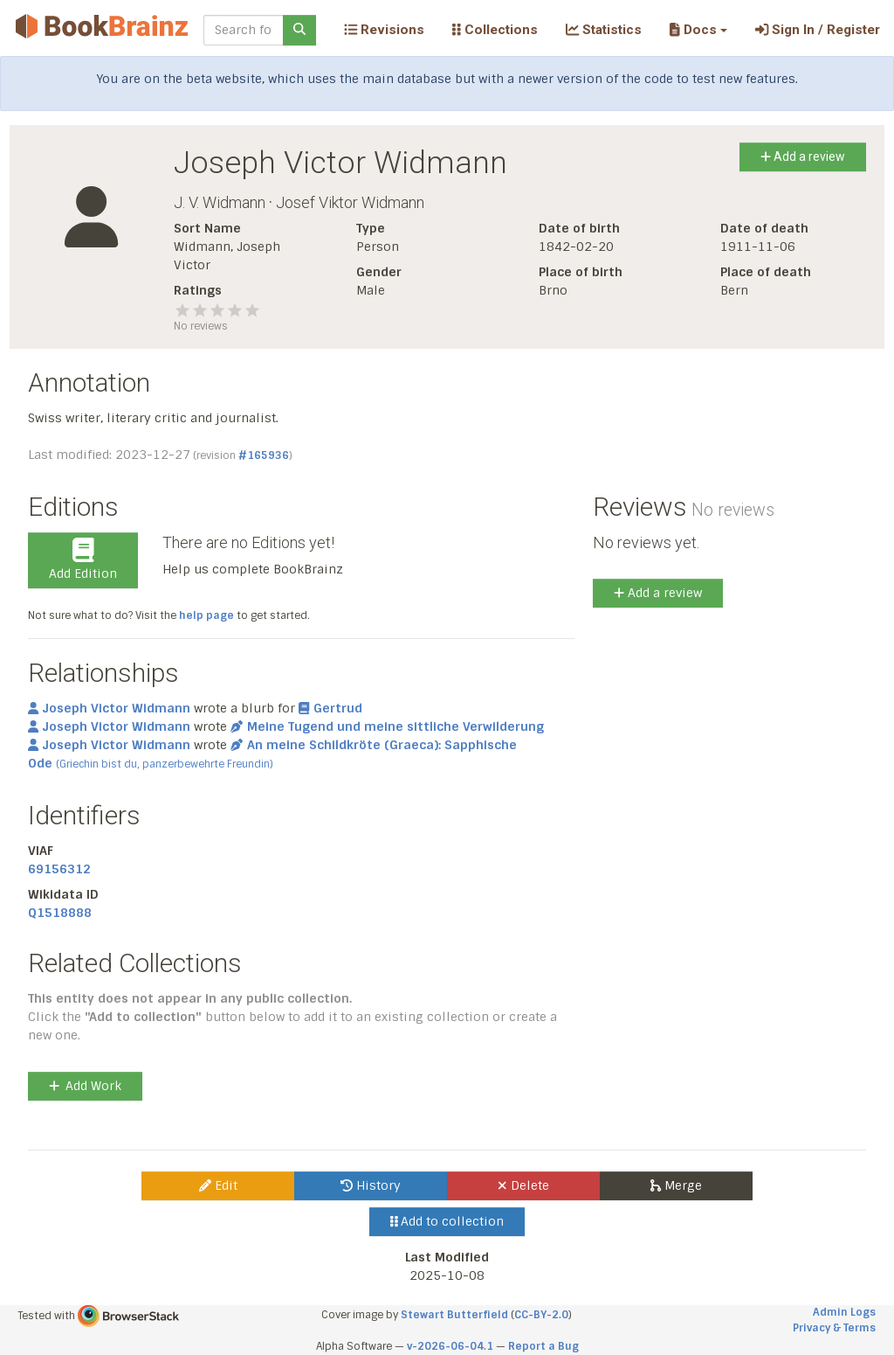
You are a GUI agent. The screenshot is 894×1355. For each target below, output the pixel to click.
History (370, 1185)
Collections (495, 30)
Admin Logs (844, 1312)
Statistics (604, 30)
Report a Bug (543, 1346)
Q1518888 (60, 913)
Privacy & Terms (834, 1328)
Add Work (85, 1086)
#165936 (263, 455)
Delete (523, 1185)
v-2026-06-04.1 (450, 1346)
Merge (676, 1185)
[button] (698, 29)
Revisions (384, 30)
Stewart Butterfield (454, 1315)
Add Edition (83, 559)
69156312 (59, 869)
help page (206, 615)
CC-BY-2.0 (541, 1315)
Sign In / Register (817, 30)
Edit (218, 1185)
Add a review (802, 156)
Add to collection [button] (447, 1221)
